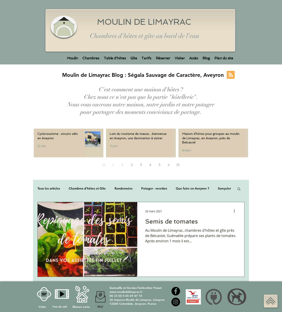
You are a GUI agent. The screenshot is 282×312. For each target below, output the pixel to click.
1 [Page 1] (122, 165)
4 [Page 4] (150, 165)
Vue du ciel (59, 306)
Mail (100, 306)
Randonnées (123, 188)
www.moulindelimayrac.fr (126, 291)
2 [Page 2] (132, 165)
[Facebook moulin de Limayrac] (175, 291)
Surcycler (224, 188)
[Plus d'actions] (235, 211)
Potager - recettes (154, 188)
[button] (239, 189)
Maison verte (81, 306)
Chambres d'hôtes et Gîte (87, 188)
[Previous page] (113, 165)
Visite (43, 306)
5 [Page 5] (159, 165)
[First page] (104, 165)
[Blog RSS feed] (231, 75)
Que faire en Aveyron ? (192, 188)
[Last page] (178, 165)
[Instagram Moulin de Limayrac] (175, 302)
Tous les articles (48, 188)
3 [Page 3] (141, 165)
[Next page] (169, 165)
